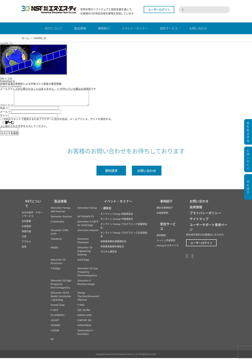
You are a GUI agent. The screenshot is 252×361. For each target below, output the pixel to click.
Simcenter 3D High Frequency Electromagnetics (61, 287)
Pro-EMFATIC (58, 318)
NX (52, 342)
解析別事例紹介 (165, 210)
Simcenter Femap (87, 210)
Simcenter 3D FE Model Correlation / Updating (61, 299)
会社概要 (26, 224)
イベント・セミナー (118, 204)
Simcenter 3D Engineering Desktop (84, 254)
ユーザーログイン (159, 9)
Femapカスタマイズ (168, 248)
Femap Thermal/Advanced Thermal (88, 299)
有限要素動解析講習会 (112, 249)
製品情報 (60, 204)
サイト (4, 118)
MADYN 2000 (84, 318)
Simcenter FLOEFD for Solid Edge (87, 226)
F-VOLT (54, 313)
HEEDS (54, 250)
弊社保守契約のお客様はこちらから (205, 237)
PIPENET (55, 328)
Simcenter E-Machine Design (86, 285)
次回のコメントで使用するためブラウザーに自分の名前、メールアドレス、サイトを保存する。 (58, 122)
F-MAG (80, 308)
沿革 (24, 239)
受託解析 (161, 238)
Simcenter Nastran (61, 219)
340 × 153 (6, 78)
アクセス (26, 244)
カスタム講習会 (108, 254)
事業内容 (26, 234)
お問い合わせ (146, 173)
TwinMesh (56, 241)
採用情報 (196, 210)
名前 (4, 111)
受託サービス (168, 229)
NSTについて (33, 206)
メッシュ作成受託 (166, 243)
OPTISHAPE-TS (85, 219)
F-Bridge (55, 271)
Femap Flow (58, 308)
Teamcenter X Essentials (85, 335)
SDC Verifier (84, 313)
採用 (24, 249)
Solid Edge (83, 262)
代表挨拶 (26, 229)
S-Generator (57, 224)
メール (5, 114)
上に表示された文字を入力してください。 (24, 129)
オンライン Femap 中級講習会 (116, 222)
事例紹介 (166, 204)
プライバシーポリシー (205, 215)
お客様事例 (162, 216)
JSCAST (55, 323)
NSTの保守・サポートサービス (32, 217)
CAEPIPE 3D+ (84, 323)
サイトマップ (199, 221)
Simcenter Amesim (87, 233)
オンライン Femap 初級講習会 (116, 217)
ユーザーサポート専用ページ (208, 230)
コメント (6, 108)
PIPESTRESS (84, 328)
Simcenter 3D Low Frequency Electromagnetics (87, 274)
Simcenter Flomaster (83, 243)
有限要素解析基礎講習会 (113, 244)
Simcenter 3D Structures (58, 264)
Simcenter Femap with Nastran (60, 212)
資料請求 (111, 173)
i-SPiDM (55, 333)
